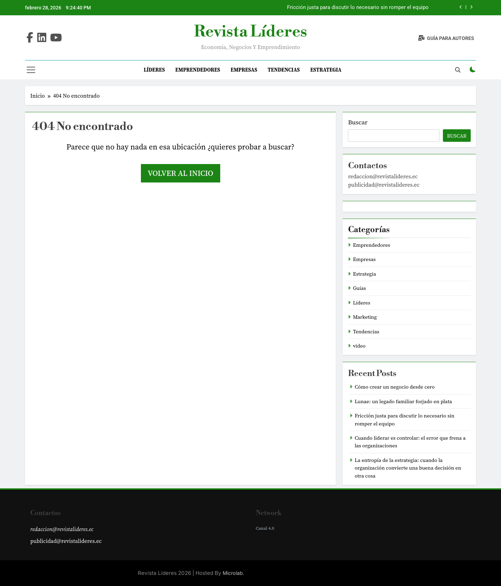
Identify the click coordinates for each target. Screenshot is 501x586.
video (359, 345)
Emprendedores (197, 69)
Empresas (244, 69)
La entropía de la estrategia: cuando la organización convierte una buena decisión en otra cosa (408, 468)
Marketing (365, 317)
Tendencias (284, 69)
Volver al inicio (180, 173)
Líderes (154, 69)
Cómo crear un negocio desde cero (395, 386)
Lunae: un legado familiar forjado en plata (403, 401)
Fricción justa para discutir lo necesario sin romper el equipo (358, 7)
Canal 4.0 (265, 528)
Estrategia (326, 69)
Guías (359, 288)
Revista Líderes (250, 32)
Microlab (233, 573)
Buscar (357, 122)
